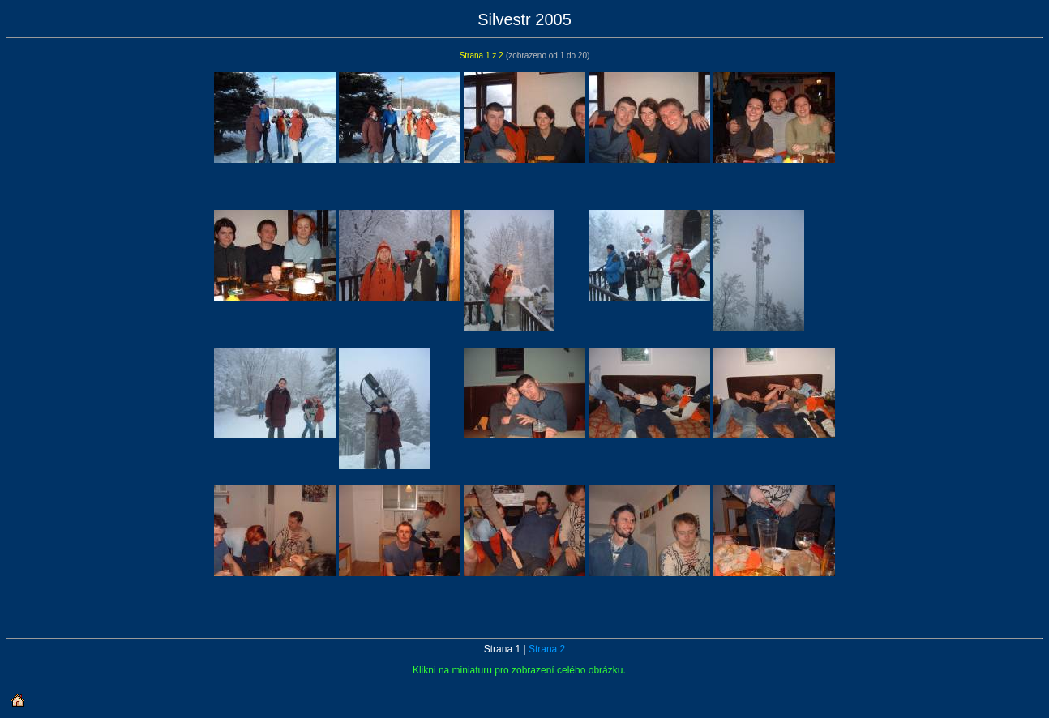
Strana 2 (547, 649)
